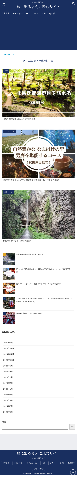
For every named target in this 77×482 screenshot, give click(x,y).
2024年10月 (8, 360)
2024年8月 (8, 371)
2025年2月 (8, 343)
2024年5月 (8, 389)
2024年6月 (8, 383)
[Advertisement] (38, 33)
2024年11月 (8, 354)
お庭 (44, 13)
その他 (52, 13)
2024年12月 (8, 348)
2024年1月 (8, 412)
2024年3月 (8, 400)
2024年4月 (8, 395)
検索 (4, 422)
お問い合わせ (38, 469)
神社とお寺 (18, 13)
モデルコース (32, 13)
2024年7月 (8, 377)
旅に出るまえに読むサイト (38, 7)
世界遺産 (5, 13)
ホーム (8, 55)
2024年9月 (8, 366)
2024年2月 (8, 406)
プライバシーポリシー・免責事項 (62, 463)
